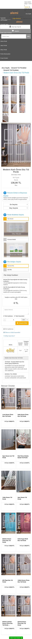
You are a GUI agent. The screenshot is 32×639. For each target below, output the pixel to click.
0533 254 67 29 (27, 8)
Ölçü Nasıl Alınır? (9, 336)
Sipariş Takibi (27, 2)
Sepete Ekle (22, 323)
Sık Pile (9, 269)
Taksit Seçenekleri (20, 316)
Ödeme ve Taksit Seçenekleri (11, 332)
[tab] (16, 332)
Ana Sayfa (5, 68)
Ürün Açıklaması (9, 316)
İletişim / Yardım (28, 3)
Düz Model (10, 218)
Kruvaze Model (11, 239)
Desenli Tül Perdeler (18, 68)
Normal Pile (10, 265)
